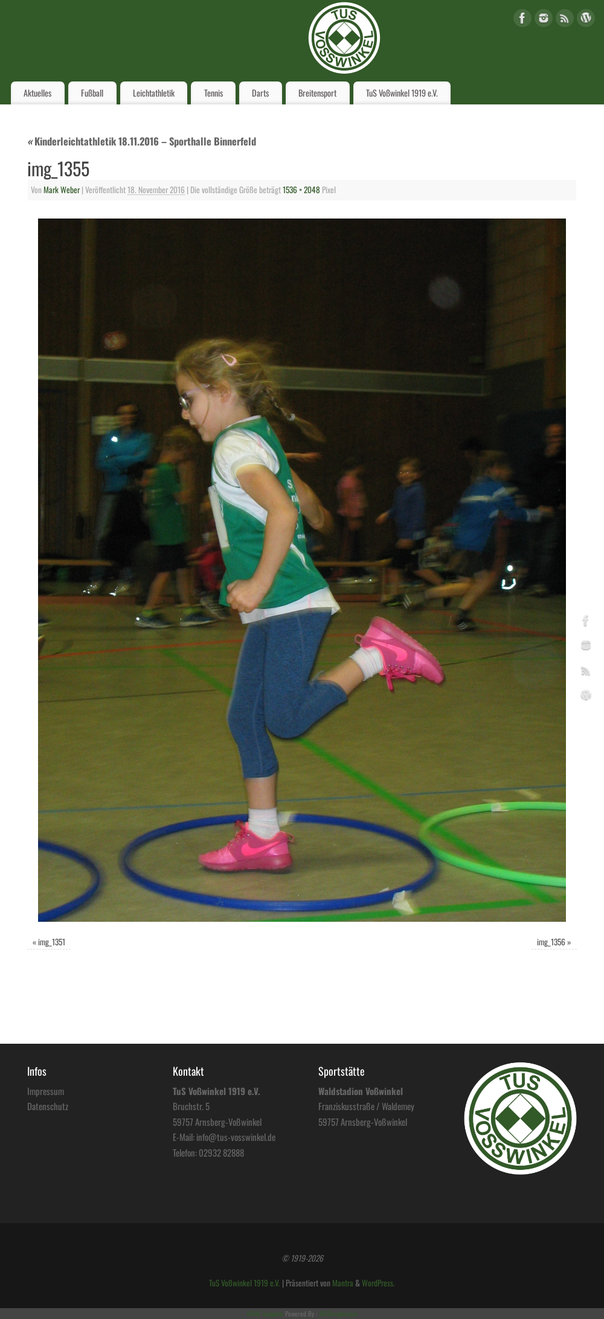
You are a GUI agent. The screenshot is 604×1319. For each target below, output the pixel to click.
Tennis (213, 92)
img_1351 (51, 942)
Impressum (45, 1090)
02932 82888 (221, 1152)
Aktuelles (37, 92)
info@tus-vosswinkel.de (235, 1136)
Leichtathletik (154, 92)
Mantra (342, 1283)
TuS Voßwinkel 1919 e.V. (402, 92)
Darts (260, 92)
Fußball (92, 92)
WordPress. (378, 1283)
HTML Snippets (265, 1313)
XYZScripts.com (338, 1313)
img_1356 (551, 942)
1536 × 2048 (301, 190)
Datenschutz (47, 1106)
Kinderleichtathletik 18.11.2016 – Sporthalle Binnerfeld (141, 141)
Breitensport (317, 92)
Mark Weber (61, 190)
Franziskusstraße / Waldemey (366, 1106)
